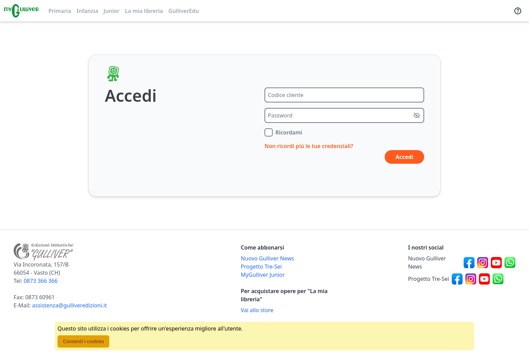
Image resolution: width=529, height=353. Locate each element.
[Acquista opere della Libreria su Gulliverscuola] (294, 310)
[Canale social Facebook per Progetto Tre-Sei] (457, 278)
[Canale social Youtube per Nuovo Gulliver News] (496, 262)
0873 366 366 (40, 281)
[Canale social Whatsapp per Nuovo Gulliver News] (509, 262)
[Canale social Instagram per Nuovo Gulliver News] (482, 262)
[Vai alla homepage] (21, 11)
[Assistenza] (518, 11)
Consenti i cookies (83, 341)
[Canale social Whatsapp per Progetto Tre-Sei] (498, 278)
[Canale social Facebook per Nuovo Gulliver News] (469, 262)
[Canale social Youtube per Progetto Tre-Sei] (484, 278)
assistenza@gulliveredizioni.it (69, 305)
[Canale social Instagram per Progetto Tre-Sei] (470, 278)
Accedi (404, 157)
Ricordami (288, 132)
